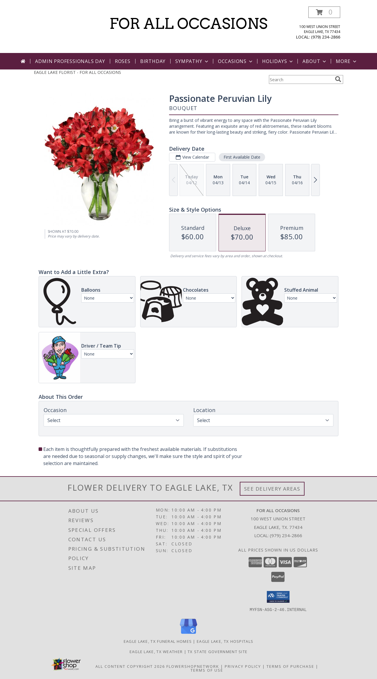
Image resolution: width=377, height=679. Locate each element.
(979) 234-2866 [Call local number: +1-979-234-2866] (325, 37)
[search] (338, 79)
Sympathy (192, 61)
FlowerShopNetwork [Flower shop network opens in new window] (192, 666)
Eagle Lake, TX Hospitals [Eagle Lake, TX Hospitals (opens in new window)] (225, 641)
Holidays (278, 61)
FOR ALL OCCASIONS (188, 23)
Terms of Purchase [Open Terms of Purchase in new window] (290, 666)
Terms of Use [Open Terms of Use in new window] (207, 670)
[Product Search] (300, 79)
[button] (324, 12)
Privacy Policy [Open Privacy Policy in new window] (243, 666)
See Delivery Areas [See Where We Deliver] (272, 488)
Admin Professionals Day (70, 61)
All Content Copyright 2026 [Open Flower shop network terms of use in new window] (130, 666)
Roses (122, 61)
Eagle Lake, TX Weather (156, 651)
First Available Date (242, 157)
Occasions (236, 61)
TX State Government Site (217, 651)
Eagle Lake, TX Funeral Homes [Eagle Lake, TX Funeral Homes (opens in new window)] (158, 641)
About (314, 61)
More (346, 61)
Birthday (153, 61)
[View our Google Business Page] (188, 634)
